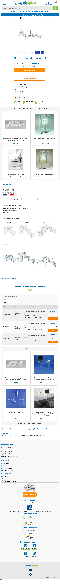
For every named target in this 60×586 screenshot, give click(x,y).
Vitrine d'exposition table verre (16, 174)
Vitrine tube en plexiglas (16, 416)
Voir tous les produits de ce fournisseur (30, 427)
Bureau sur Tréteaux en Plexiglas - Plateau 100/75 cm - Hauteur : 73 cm (44, 383)
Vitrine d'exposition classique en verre (44, 139)
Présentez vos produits (9, 486)
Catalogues (6, 482)
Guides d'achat (7, 484)
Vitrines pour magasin (26, 18)
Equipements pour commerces (12, 18)
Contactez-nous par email (10, 460)
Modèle (5, 304)
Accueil (2, 18)
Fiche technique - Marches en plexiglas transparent (19, 284)
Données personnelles (9, 475)
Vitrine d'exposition (37, 18)
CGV (4, 470)
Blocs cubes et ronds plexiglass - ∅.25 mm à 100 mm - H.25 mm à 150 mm (15, 139)
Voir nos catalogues (29, 500)
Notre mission (7, 467)
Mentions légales (8, 473)
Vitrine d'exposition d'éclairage (44, 174)
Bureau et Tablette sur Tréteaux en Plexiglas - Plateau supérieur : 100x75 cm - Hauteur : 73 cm (44, 418)
